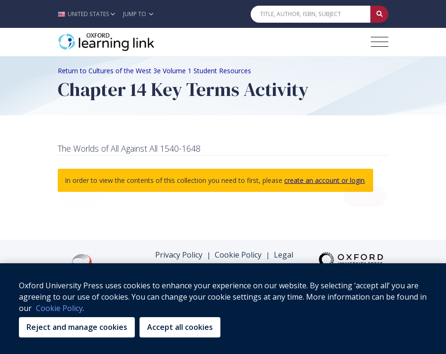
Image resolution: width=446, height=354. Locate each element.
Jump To (138, 14)
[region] (223, 308)
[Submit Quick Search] (379, 14)
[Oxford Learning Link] (129, 42)
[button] (89, 14)
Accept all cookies (180, 327)
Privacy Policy (178, 255)
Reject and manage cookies (76, 327)
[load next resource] (365, 196)
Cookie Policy (238, 255)
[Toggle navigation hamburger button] (379, 42)
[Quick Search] (311, 14)
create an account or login (324, 180)
